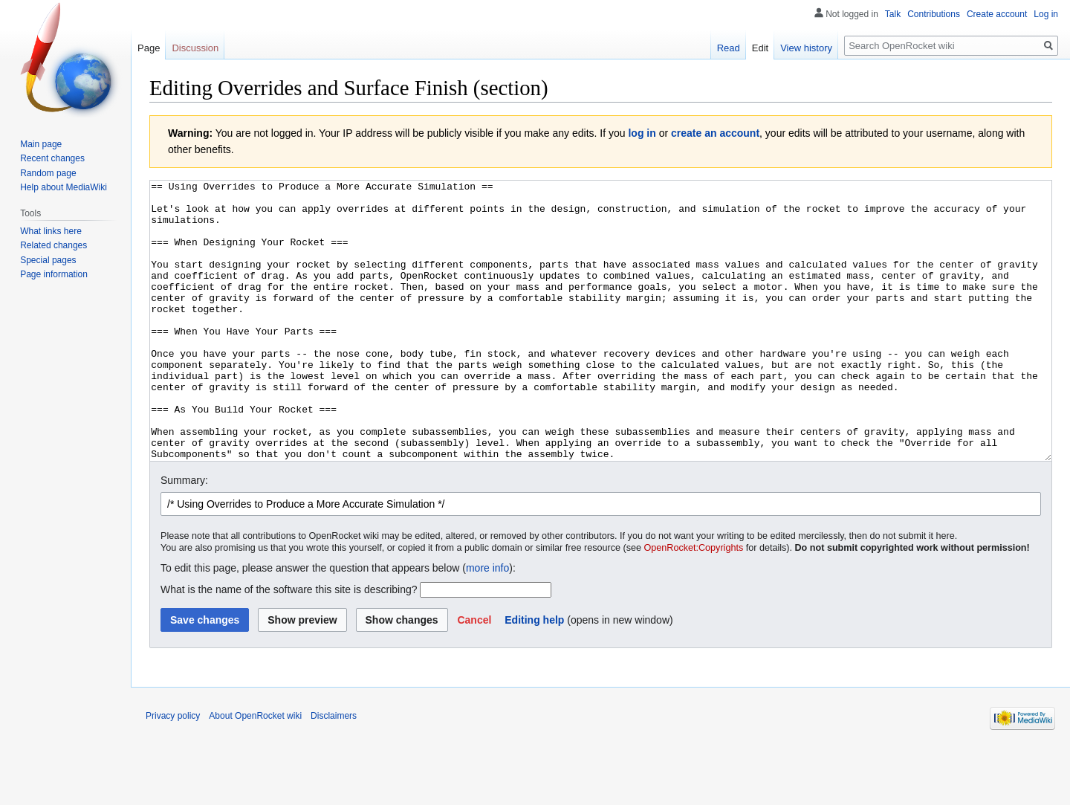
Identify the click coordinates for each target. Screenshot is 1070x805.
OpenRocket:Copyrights (694, 603)
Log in (1046, 14)
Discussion (195, 48)
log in (641, 133)
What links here (51, 231)
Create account (997, 14)
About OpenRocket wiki (255, 771)
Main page (41, 144)
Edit (760, 48)
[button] (474, 676)
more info (487, 624)
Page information (54, 274)
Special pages (48, 260)
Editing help (534, 676)
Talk (893, 14)
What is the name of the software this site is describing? (289, 645)
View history (806, 48)
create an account (715, 133)
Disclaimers (334, 771)
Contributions (933, 14)
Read (728, 48)
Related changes (53, 245)
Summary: (184, 536)
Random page (48, 173)
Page (148, 48)
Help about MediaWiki (63, 187)
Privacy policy (173, 771)
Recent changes (52, 158)
